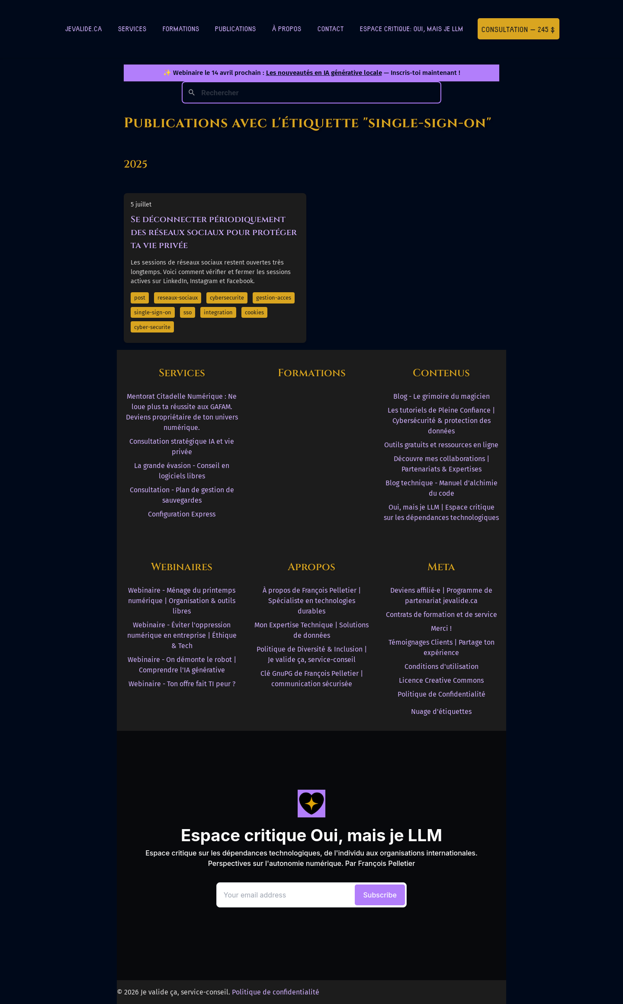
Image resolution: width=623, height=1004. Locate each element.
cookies (254, 312)
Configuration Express (181, 514)
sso (187, 312)
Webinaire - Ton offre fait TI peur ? (181, 684)
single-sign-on (152, 312)
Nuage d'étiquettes (441, 711)
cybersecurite (227, 297)
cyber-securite (152, 327)
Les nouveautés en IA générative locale (324, 73)
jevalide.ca (83, 28)
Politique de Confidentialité (441, 694)
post (139, 297)
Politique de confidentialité (275, 992)
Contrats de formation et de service (441, 614)
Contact (331, 28)
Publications (235, 28)
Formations (181, 28)
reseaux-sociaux (177, 297)
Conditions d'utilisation (441, 666)
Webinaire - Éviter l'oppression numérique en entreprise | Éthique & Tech (182, 635)
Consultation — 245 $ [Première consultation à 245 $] (518, 29)
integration (218, 312)
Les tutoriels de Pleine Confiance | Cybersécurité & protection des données (441, 420)
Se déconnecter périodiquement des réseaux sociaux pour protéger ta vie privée (214, 232)
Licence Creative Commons (441, 680)
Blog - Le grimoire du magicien (441, 396)
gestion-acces (273, 297)
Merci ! (441, 628)
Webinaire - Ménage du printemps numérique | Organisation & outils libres (181, 600)
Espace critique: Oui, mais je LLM (411, 28)
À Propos (287, 28)
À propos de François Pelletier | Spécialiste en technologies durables (312, 600)
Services (132, 28)
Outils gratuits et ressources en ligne (441, 445)
